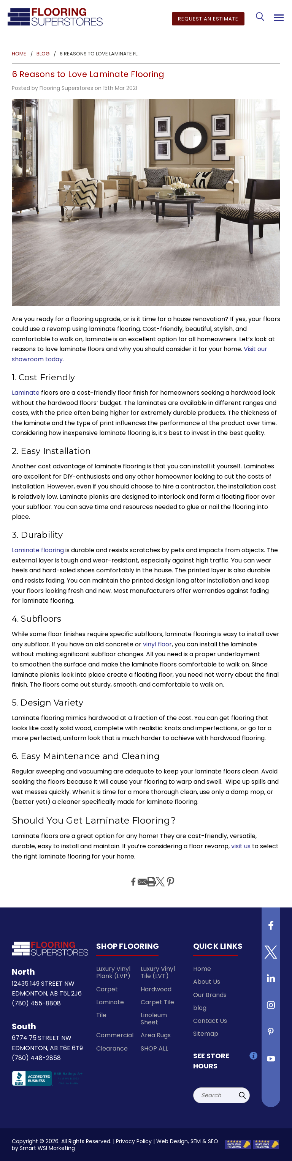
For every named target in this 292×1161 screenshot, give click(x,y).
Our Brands (210, 995)
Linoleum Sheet (154, 1019)
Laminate (26, 392)
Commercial (114, 1035)
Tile (101, 1015)
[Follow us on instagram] (271, 1008)
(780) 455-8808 (36, 1003)
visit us (241, 846)
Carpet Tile (157, 1002)
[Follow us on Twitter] (271, 954)
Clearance (112, 1048)
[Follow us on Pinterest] (271, 1034)
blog (199, 1007)
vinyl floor (157, 644)
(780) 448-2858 (36, 1058)
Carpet (107, 989)
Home (202, 968)
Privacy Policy (134, 1141)
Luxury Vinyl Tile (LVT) (158, 972)
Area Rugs (156, 1035)
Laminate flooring (38, 550)
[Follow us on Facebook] (271, 928)
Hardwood (156, 989)
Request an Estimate (208, 18)
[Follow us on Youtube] (271, 1061)
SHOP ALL (154, 1048)
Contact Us (210, 1020)
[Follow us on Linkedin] (271, 981)
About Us (206, 981)
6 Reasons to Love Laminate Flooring (88, 74)
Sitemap (205, 1033)
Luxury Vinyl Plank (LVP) (113, 972)
